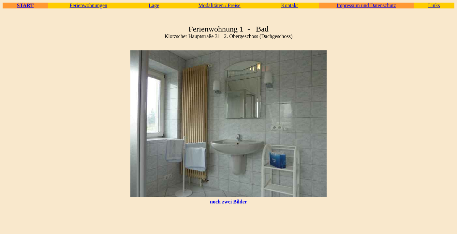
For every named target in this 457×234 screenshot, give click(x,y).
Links (434, 5)
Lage (154, 5)
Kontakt (289, 5)
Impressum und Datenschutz (366, 5)
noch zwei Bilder (228, 201)
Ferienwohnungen (89, 5)
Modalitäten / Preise (220, 5)
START (25, 5)
